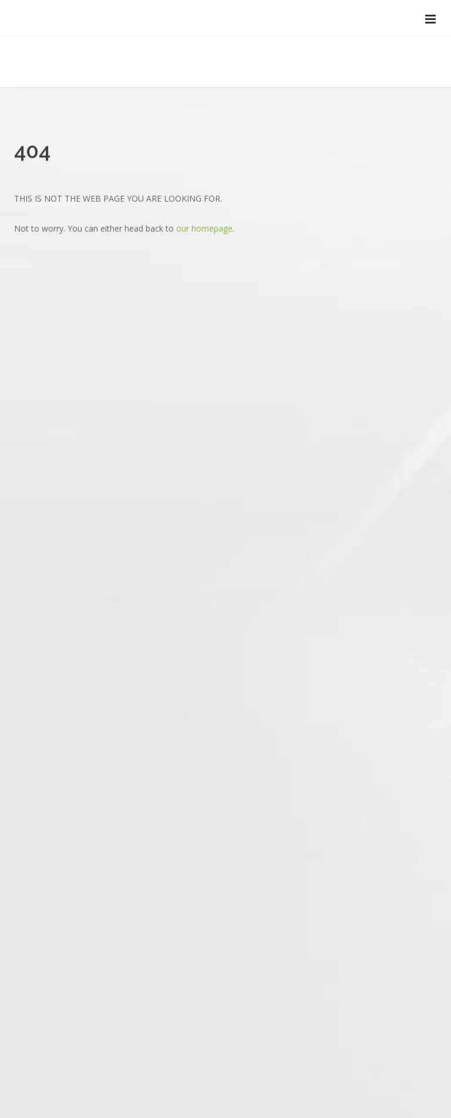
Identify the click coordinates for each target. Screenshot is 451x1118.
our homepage (204, 228)
